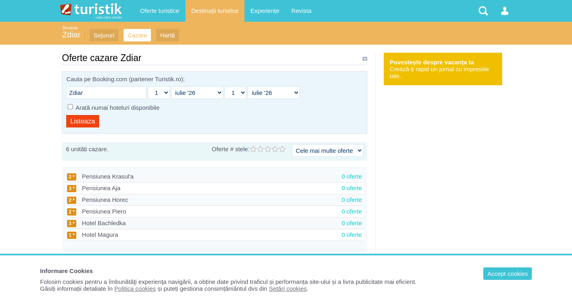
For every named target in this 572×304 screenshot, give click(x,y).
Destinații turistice (215, 10)
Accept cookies (507, 273)
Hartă (167, 35)
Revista (301, 10)
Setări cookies (288, 288)
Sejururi (104, 35)
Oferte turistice (159, 10)
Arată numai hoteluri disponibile (117, 107)
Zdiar (71, 34)
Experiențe (264, 10)
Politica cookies (135, 288)
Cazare (137, 35)
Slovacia (69, 28)
